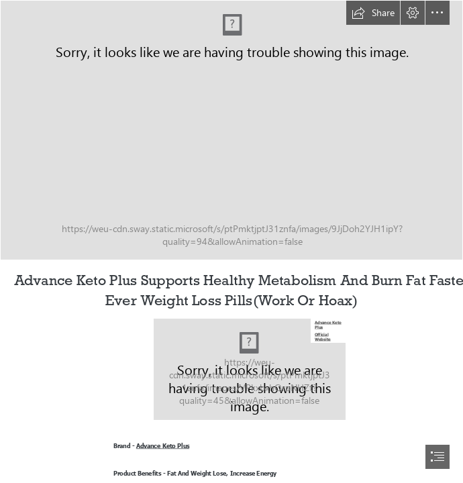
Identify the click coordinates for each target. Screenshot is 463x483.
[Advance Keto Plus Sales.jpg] (231, 130)
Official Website (323, 336)
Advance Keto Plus (328, 324)
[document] (231, 241)
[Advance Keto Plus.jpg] (249, 369)
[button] (373, 13)
